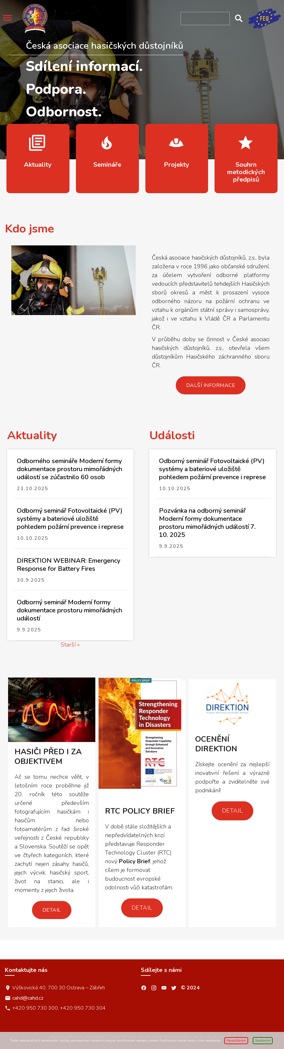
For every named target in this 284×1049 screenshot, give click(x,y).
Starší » (70, 644)
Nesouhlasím (236, 1040)
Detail (51, 910)
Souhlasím (262, 1040)
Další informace (211, 385)
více (37, 158)
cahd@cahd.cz (27, 997)
